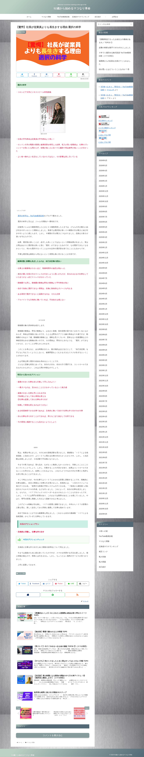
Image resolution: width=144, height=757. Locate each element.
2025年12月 (103, 191)
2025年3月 (103, 237)
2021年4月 (103, 478)
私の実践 (102, 562)
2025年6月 (103, 222)
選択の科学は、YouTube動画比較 (31, 216)
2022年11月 (103, 381)
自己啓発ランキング (105, 120)
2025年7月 (103, 217)
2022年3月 (103, 422)
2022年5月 (103, 411)
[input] (115, 24)
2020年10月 (103, 509)
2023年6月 (103, 345)
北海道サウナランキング (108, 546)
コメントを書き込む (53, 735)
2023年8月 (103, 335)
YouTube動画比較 (106, 536)
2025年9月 (103, 206)
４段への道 (103, 531)
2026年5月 (103, 166)
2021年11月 (103, 442)
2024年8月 (103, 273)
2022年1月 (103, 432)
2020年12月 (103, 498)
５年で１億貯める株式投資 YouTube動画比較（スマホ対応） (115, 54)
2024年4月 (103, 294)
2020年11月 (103, 504)
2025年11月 (103, 196)
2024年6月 (103, 283)
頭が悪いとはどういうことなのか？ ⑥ (114, 69)
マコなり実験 (21, 573)
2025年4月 (103, 232)
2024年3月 (103, 299)
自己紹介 (102, 567)
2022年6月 (103, 406)
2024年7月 (103, 278)
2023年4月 (103, 355)
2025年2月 (103, 242)
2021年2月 (103, 488)
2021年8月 (103, 457)
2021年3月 (103, 483)
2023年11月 (103, 319)
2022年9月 (103, 391)
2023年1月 (103, 370)
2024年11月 (103, 258)
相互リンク (103, 552)
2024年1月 (103, 309)
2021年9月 (103, 452)
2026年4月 (103, 171)
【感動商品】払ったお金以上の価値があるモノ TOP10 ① (115, 40)
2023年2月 (103, 365)
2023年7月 (103, 340)
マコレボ (110, 90)
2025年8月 (103, 212)
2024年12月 (103, 253)
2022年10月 (103, 386)
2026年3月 (103, 176)
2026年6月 (103, 160)
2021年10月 (103, 447)
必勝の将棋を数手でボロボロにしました (115, 48)
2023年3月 (103, 360)
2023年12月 (103, 314)
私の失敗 (102, 557)
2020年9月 (103, 514)
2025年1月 (103, 247)
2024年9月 (103, 268)
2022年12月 (103, 376)
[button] (131, 24)
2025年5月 (103, 227)
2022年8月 (103, 396)
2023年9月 (103, 329)
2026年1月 (103, 186)
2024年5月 (103, 288)
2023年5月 (103, 350)
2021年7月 (103, 463)
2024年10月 (103, 263)
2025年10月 (103, 201)
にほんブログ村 (104, 135)
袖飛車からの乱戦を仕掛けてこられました (115, 62)
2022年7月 (103, 401)
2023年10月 (103, 324)
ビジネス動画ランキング (107, 128)
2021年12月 (103, 437)
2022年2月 (103, 427)
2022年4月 (103, 417)
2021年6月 (103, 468)
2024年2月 (103, 304)
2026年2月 (103, 181)
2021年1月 (103, 493)
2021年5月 (103, 473)
